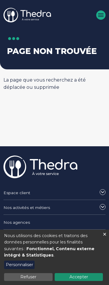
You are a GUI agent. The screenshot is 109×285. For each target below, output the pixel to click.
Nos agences (16, 222)
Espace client (16, 192)
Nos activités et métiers (26, 207)
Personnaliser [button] (19, 264)
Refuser (28, 276)
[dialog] (54, 257)
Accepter (78, 276)
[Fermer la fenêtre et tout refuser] (104, 233)
